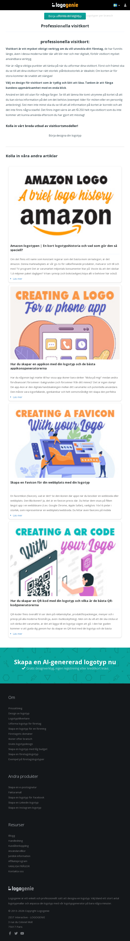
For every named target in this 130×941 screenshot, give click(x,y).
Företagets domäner (20, 733)
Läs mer (17, 278)
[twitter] (16, 934)
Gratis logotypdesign (20, 744)
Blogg (11, 835)
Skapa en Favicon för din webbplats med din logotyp (50, 482)
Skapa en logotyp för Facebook (26, 797)
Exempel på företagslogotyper (26, 759)
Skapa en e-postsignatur (22, 787)
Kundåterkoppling (18, 845)
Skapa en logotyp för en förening (27, 728)
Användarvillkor (17, 851)
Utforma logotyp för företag (24, 723)
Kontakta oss (16, 871)
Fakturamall (14, 792)
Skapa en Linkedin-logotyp (23, 802)
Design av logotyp (68, 15)
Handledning (15, 840)
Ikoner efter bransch (20, 738)
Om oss (62, 25)
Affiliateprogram (17, 861)
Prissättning (15, 708)
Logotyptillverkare (19, 718)
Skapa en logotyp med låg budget (27, 749)
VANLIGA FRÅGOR (19, 866)
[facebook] (10, 934)
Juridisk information (19, 856)
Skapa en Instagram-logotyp (24, 807)
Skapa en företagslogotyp (23, 754)
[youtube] (22, 934)
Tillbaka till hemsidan (65, 5)
